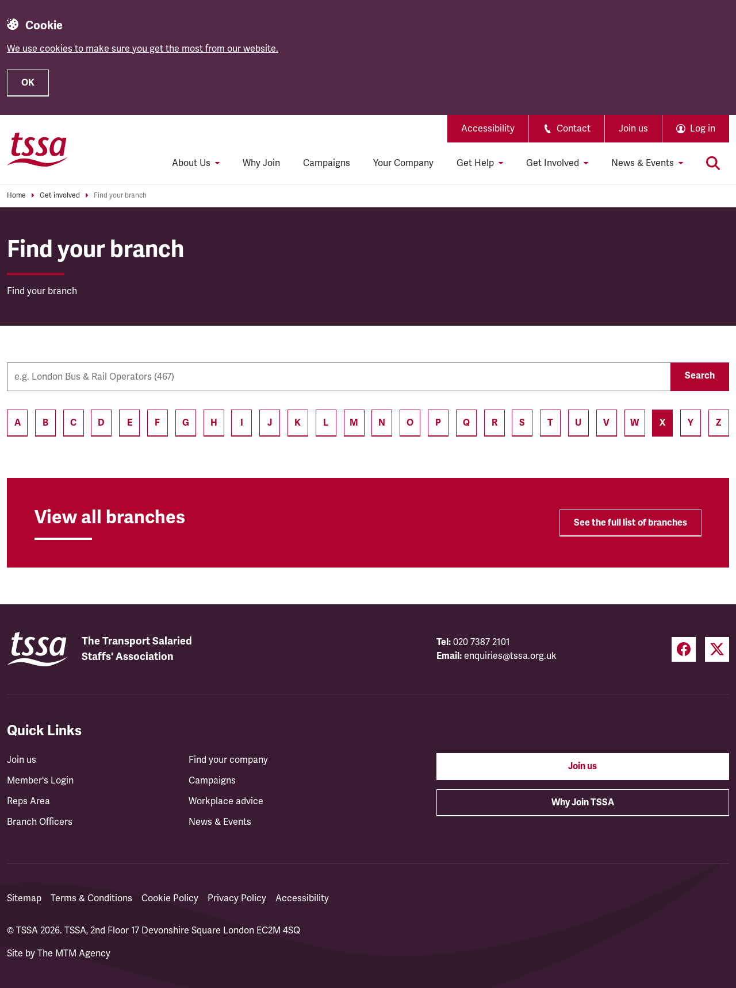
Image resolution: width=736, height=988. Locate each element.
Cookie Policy (169, 898)
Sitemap (24, 898)
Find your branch (120, 195)
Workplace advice (226, 801)
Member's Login (40, 780)
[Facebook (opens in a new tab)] (684, 649)
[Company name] (338, 376)
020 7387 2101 (481, 642)
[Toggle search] (713, 163)
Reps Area (28, 801)
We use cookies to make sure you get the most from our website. (142, 49)
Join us (633, 128)
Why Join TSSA (582, 802)
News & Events (220, 822)
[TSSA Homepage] (37, 149)
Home (16, 195)
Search (700, 375)
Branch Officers (39, 822)
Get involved (60, 195)
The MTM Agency (73, 953)
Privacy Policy (237, 898)
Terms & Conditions (91, 898)
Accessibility (488, 128)
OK (27, 82)
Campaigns (326, 163)
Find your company (228, 760)
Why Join (261, 163)
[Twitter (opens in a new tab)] (717, 649)
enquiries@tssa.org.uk (510, 656)
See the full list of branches (630, 522)
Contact (567, 128)
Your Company (403, 163)
